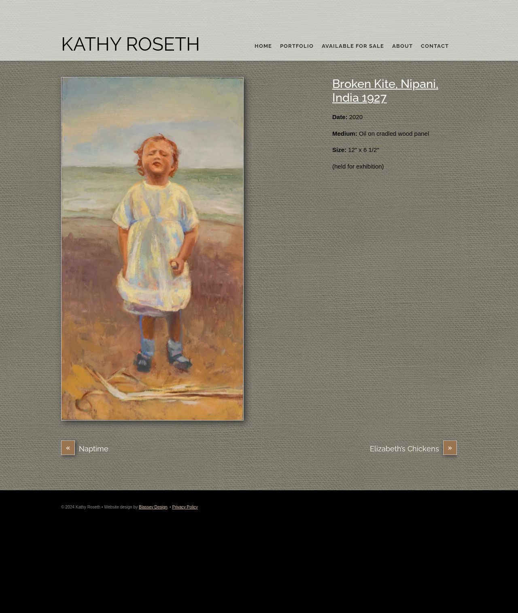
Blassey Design (153, 507)
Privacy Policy (184, 507)
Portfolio (297, 46)
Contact (435, 46)
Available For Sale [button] (353, 46)
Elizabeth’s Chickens (413, 449)
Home (263, 46)
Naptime (84, 449)
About (402, 46)
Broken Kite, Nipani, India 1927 (385, 91)
